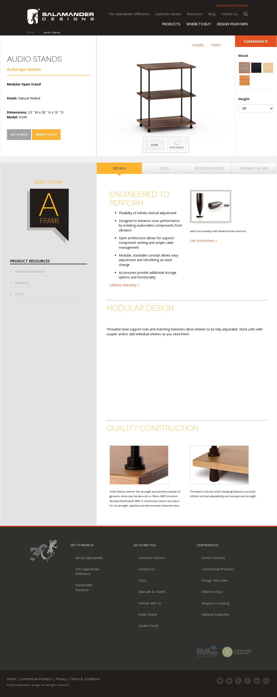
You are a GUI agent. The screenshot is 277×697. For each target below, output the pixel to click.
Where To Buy (46, 135)
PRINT (216, 45)
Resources (195, 14)
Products (171, 24)
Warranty (22, 282)
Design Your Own (215, 580)
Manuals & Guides (152, 591)
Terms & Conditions (85, 679)
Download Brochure (30, 271)
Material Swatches (215, 614)
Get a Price (19, 135)
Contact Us (229, 14)
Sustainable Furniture (83, 587)
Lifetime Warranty (124, 285)
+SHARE (197, 45)
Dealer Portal (148, 626)
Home (31, 32)
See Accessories (203, 240)
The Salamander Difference (128, 14)
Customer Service (168, 14)
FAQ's (19, 294)
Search (245, 14)
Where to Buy (198, 24)
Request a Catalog (215, 603)
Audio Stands (52, 32)
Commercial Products (232, 5)
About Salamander (89, 558)
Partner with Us (149, 603)
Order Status (147, 614)
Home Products (213, 558)
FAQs (142, 580)
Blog (211, 14)
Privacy (61, 679)
